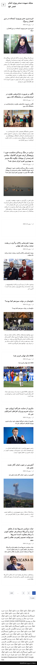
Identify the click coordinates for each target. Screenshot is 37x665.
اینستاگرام (31, 616)
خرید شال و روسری (23, 618)
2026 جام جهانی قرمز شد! (23, 356)
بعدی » (32, 598)
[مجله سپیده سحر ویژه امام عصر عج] (22, 4)
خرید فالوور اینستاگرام (20, 626)
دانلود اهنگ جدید (21, 611)
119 (11, 593)
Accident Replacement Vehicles (12, 657)
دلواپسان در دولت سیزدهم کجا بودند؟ (19, 301)
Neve (34, 663)
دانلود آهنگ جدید (14, 616)
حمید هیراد (14, 654)
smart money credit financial (15, 621)
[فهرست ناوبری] (3, 4)
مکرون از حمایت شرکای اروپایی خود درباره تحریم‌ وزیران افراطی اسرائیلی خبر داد (18, 411)
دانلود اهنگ (31, 611)
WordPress (23, 663)
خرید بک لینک (27, 639)
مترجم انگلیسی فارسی (13, 629)
